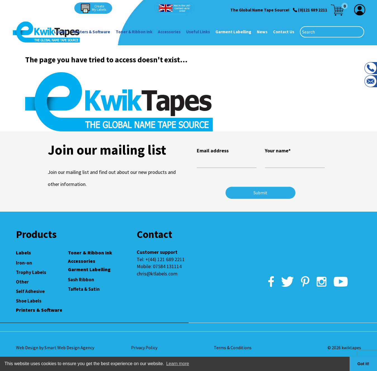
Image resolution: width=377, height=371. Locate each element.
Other (22, 282)
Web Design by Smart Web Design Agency (55, 347)
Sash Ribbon (81, 280)
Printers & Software (91, 31)
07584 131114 (167, 266)
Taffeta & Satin (84, 289)
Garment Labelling (233, 31)
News (262, 31)
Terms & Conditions (233, 347)
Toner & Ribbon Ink (134, 31)
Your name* (295, 157)
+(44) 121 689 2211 (165, 259)
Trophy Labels (31, 272)
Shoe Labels (28, 301)
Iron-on (24, 263)
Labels (60, 31)
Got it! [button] (363, 363)
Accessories (169, 31)
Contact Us (283, 31)
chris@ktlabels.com (157, 273)
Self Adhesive (30, 291)
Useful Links (198, 31)
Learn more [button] (177, 363)
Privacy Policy (144, 347)
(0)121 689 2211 (312, 10)
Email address (227, 157)
